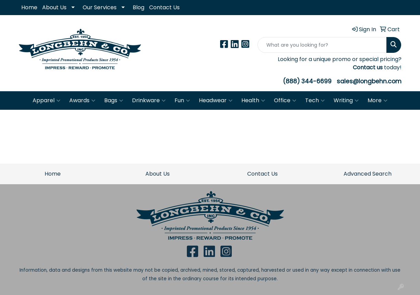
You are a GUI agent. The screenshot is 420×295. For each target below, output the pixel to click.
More (377, 100)
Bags (113, 100)
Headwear (215, 100)
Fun (182, 100)
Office (285, 100)
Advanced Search (368, 174)
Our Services (100, 7)
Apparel (46, 100)
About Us (54, 7)
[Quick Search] (322, 45)
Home (29, 7)
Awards (82, 100)
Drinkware (149, 100)
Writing (346, 100)
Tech (315, 100)
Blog (138, 7)
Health (253, 100)
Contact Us (164, 7)
